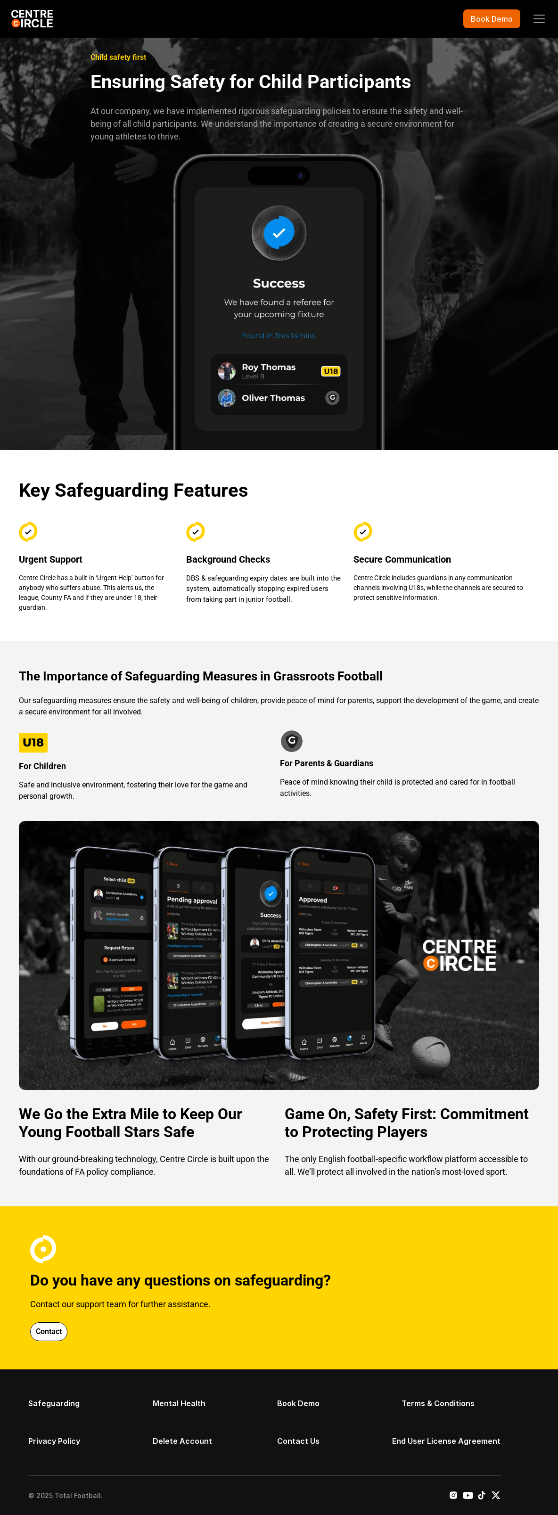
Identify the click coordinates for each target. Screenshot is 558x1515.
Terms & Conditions (438, 1403)
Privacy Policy (54, 1441)
